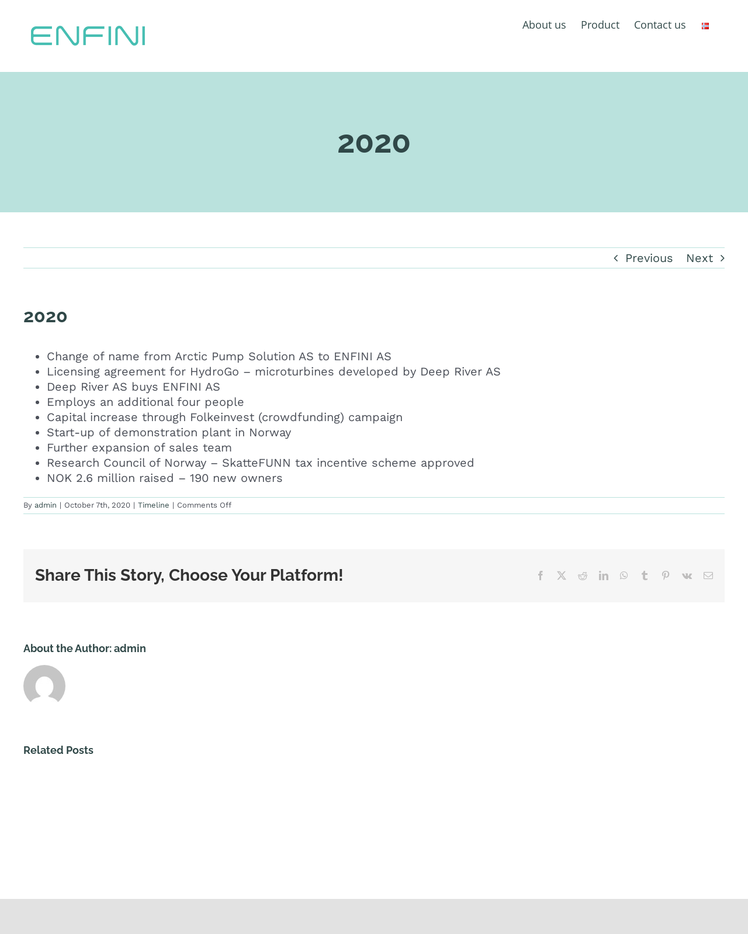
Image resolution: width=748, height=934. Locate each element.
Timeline (153, 505)
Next (699, 258)
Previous (649, 258)
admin (45, 505)
